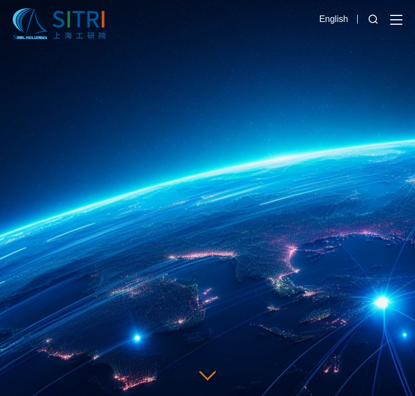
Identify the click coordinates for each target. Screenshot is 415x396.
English (333, 19)
